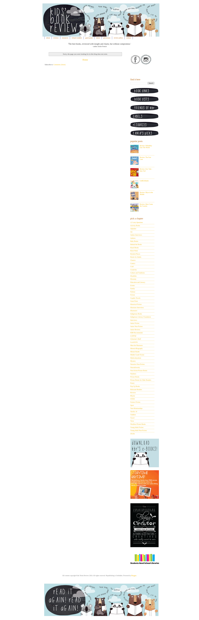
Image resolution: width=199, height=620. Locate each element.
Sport (132, 405)
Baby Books (134, 241)
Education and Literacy (137, 282)
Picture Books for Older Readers (140, 380)
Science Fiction (135, 402)
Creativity (133, 270)
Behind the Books (136, 244)
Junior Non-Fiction (136, 326)
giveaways (106, 38)
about (48, 38)
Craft (132, 266)
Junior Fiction (134, 323)
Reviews (133, 393)
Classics (133, 260)
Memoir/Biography (136, 348)
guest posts (89, 38)
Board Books (134, 248)
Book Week (134, 251)
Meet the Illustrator (136, 345)
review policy (118, 38)
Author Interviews (136, 235)
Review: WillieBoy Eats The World (146, 147)
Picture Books (134, 377)
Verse (132, 421)
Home (85, 60)
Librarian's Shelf (135, 339)
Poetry (132, 383)
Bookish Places (135, 254)
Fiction (132, 295)
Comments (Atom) (60, 65)
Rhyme (132, 396)
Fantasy (132, 292)
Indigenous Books (136, 314)
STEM (132, 399)
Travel (132, 418)
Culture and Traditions (137, 273)
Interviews (133, 320)
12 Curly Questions (136, 222)
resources (65, 38)
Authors (133, 238)
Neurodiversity (135, 367)
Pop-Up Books (135, 386)
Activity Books (135, 225)
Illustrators (133, 311)
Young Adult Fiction (137, 427)
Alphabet (133, 229)
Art (131, 232)
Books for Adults (135, 257)
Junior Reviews (135, 330)
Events (132, 285)
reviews (55, 38)
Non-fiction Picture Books (138, 370)
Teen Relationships (136, 408)
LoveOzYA (134, 342)
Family (132, 288)
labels (98, 38)
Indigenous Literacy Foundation (140, 317)
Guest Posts (134, 301)
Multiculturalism (135, 358)
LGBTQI (133, 336)
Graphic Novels (135, 298)
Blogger (133, 575)
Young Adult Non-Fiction (138, 430)
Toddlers (133, 415)
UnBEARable (144, 181)
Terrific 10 (133, 411)
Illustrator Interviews (137, 307)
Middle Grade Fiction (137, 355)
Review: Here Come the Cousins (146, 205)
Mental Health (135, 352)
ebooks (132, 434)
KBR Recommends (136, 333)
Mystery (133, 361)
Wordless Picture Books (138, 424)
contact (128, 38)
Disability (133, 276)
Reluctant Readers (136, 389)
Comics (132, 263)
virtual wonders (77, 38)
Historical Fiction (136, 304)
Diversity (133, 279)
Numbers (133, 374)
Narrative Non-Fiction (137, 364)
